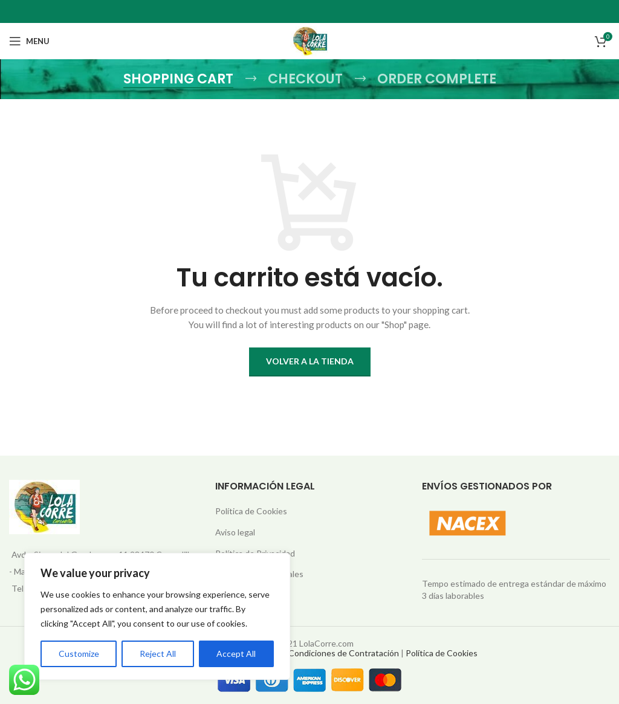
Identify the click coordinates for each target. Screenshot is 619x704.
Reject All (158, 653)
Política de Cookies (251, 511)
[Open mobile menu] (29, 41)
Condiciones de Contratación (343, 653)
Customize (79, 653)
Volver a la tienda (310, 361)
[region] (157, 616)
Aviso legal (235, 532)
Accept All (236, 653)
